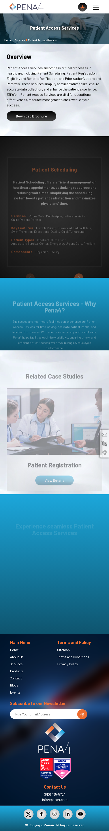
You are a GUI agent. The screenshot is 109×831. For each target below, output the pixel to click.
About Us (17, 657)
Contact (16, 678)
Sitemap (63, 650)
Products (17, 671)
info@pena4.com (55, 799)
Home (7, 40)
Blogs (14, 685)
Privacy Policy (67, 664)
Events (15, 692)
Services (20, 40)
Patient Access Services (43, 40)
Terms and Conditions (73, 657)
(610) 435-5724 (55, 794)
